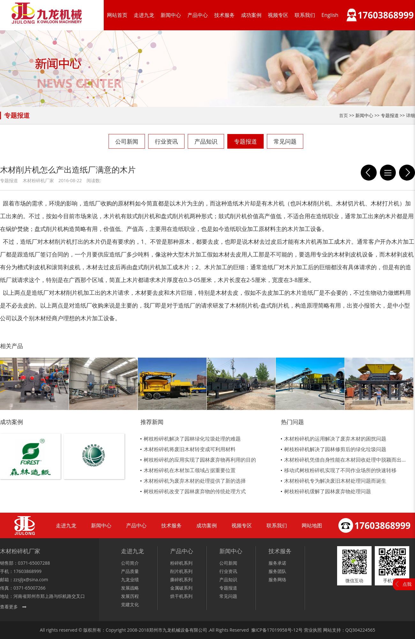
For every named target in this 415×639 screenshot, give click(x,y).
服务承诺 (277, 563)
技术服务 (224, 15)
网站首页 (117, 15)
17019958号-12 (282, 630)
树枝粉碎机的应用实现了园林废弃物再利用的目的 (200, 459)
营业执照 (313, 630)
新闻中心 (171, 15)
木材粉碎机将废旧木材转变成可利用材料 (190, 449)
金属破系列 (181, 588)
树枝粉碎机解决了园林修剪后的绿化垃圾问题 (335, 449)
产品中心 (197, 15)
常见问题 (285, 141)
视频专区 (278, 15)
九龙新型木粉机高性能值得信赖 (369, 173)
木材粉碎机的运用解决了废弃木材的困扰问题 (335, 438)
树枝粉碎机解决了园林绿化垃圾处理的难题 (192, 438)
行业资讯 (166, 141)
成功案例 (251, 15)
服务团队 (277, 571)
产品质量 (130, 571)
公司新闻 (126, 141)
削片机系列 (181, 571)
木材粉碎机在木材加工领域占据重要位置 (190, 470)
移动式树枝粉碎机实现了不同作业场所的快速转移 (340, 470)
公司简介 (130, 563)
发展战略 (130, 588)
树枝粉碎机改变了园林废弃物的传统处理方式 (195, 491)
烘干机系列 (181, 596)
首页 (343, 115)
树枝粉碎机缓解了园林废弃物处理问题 (327, 491)
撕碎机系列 (181, 579)
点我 (407, 584)
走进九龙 (144, 15)
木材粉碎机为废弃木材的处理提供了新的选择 (195, 480)
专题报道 (245, 141)
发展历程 (130, 596)
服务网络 (277, 579)
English (329, 15)
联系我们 (305, 15)
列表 (388, 173)
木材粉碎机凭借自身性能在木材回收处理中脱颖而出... (345, 459)
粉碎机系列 (181, 563)
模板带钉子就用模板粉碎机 (407, 173)
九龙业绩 (130, 579)
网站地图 (312, 525)
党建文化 (130, 604)
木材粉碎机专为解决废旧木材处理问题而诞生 (335, 480)
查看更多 (9, 607)
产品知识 (205, 141)
